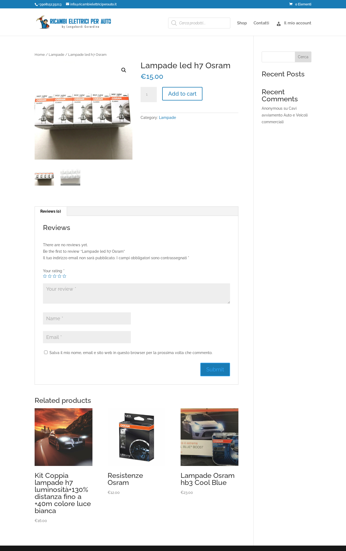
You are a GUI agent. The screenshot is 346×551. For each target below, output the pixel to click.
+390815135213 (50, 4)
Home (40, 55)
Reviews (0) (50, 211)
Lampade (56, 55)
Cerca (303, 57)
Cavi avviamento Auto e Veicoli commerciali (285, 115)
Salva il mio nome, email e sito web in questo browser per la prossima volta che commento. (130, 353)
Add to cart (182, 93)
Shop (242, 23)
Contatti (261, 23)
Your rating (54, 271)
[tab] (50, 211)
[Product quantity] (149, 94)
